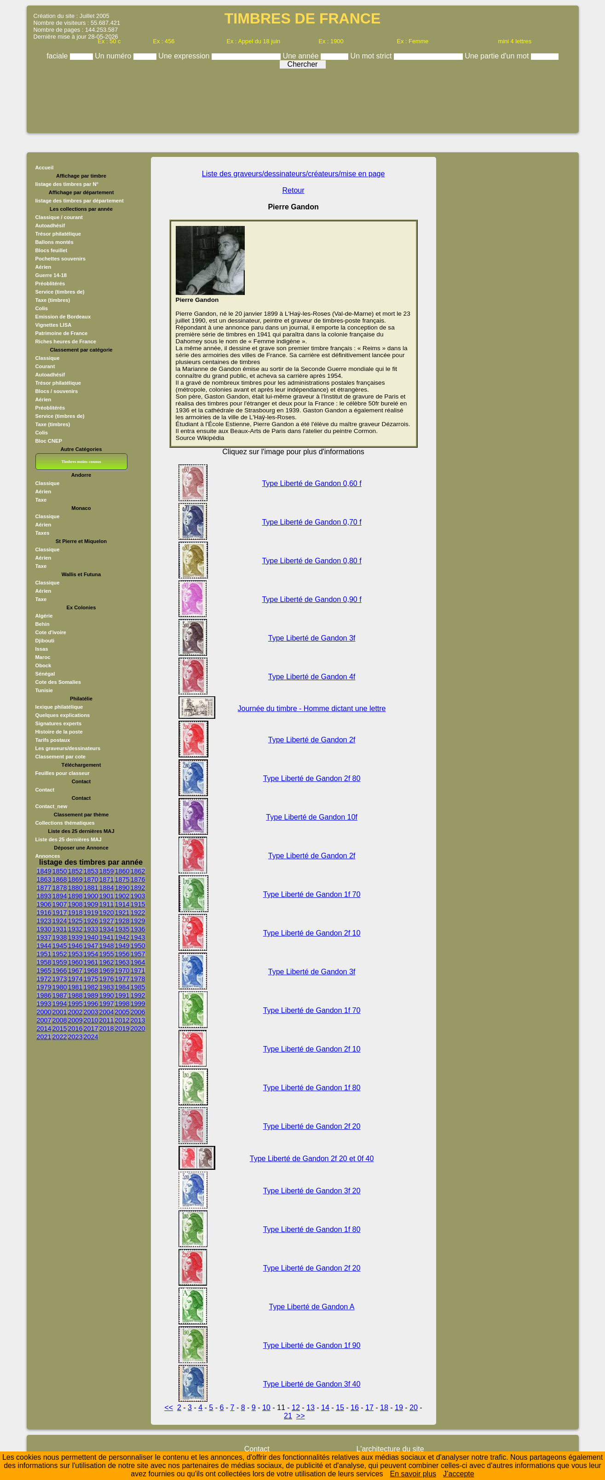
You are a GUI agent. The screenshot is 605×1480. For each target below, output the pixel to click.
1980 (59, 987)
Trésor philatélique (58, 234)
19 (399, 1407)
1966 (59, 970)
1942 (122, 937)
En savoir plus (413, 1474)
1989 (91, 995)
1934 (106, 929)
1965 (44, 970)
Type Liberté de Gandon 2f (311, 740)
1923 (44, 921)
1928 (122, 921)
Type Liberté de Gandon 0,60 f (311, 483)
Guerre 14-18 (51, 275)
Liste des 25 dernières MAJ (68, 839)
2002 (75, 1012)
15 (340, 1407)
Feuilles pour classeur (62, 773)
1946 (75, 945)
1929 (138, 921)
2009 (75, 1020)
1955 (106, 954)
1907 (59, 904)
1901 (106, 896)
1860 (122, 871)
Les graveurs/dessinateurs (68, 748)
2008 (59, 1020)
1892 (138, 887)
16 (355, 1407)
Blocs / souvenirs (56, 391)
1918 (75, 912)
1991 (122, 995)
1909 (91, 904)
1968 (91, 970)
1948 (106, 945)
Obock (43, 665)
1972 (44, 979)
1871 (106, 879)
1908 (75, 904)
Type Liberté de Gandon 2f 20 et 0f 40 (312, 1158)
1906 (44, 904)
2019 (122, 1028)
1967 (75, 970)
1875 (122, 879)
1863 (44, 879)
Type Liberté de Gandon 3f (311, 638)
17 (369, 1407)
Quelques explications (62, 715)
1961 (91, 962)
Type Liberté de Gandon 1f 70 (312, 894)
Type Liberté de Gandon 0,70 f (311, 522)
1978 (138, 979)
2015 (59, 1028)
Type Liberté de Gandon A (312, 1307)
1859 (106, 871)
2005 (122, 1012)
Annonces (47, 856)
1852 (75, 871)
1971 (138, 970)
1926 (91, 921)
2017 (91, 1028)
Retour (293, 190)
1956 (122, 954)
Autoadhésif (50, 225)
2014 (44, 1028)
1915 (138, 904)
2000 (44, 1012)
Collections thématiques (65, 823)
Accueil (44, 167)
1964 (138, 962)
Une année (301, 56)
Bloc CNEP (48, 441)
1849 (44, 871)
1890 (122, 887)
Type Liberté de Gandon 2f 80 (312, 778)
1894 (59, 896)
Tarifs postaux (52, 740)
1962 (106, 962)
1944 (44, 945)
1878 (59, 887)
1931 (59, 929)
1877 (44, 887)
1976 (106, 979)
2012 (122, 1020)
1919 (91, 912)
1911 (106, 904)
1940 (91, 937)
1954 (91, 954)
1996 (91, 1003)
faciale (58, 56)
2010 (91, 1020)
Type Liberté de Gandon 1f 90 (312, 1345)
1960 (75, 962)
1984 (122, 987)
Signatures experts (58, 723)
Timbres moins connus (81, 461)
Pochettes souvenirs (60, 258)
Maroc (43, 657)
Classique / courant (59, 217)
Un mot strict (372, 56)
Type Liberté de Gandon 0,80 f (311, 561)
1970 (122, 970)
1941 (106, 937)
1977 (122, 979)
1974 (75, 979)
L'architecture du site (390, 1449)
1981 (75, 987)
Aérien (43, 267)
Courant (45, 366)
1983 (106, 987)
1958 (44, 962)
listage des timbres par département (79, 200)
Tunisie (44, 690)
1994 (59, 1003)
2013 (138, 1020)
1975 (91, 979)
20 (413, 1407)
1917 (59, 912)
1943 (138, 937)
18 (384, 1407)
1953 (75, 954)
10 (266, 1407)
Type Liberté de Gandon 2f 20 (312, 1126)
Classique (47, 358)
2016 (75, 1028)
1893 (44, 896)
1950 (138, 945)
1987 (59, 995)
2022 (59, 1037)
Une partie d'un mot (498, 56)
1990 (106, 995)
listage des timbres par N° (67, 184)
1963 (122, 962)
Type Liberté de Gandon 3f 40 (312, 1384)
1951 (44, 954)
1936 (138, 929)
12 (296, 1407)
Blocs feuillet (51, 250)
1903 (138, 896)
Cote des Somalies (58, 682)
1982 (91, 987)
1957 (138, 954)
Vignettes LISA (53, 325)
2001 (59, 1012)
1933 (91, 929)
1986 (44, 995)
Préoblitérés (50, 283)
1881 (91, 887)
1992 (138, 995)
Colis (41, 308)
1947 (91, 945)
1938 (59, 937)
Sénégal (45, 673)
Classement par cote (60, 756)
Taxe (41, 500)
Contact (45, 789)
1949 (122, 945)
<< (168, 1407)
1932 (75, 929)
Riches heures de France (65, 341)
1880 (75, 887)
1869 (75, 879)
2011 (106, 1020)
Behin (42, 624)
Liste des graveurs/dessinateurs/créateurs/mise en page (293, 174)
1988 (75, 995)
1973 (59, 979)
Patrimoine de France (61, 333)
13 (310, 1407)
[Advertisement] (303, 97)
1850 (59, 871)
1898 (75, 896)
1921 (122, 912)
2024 (91, 1037)
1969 (106, 970)
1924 (59, 921)
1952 (59, 954)
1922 (138, 912)
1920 (106, 912)
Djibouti (45, 640)
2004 (106, 1012)
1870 (91, 879)
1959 (59, 962)
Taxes (42, 533)
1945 (59, 945)
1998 (122, 1003)
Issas (41, 649)
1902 (122, 896)
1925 (75, 921)
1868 (59, 879)
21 (288, 1416)
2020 (138, 1028)
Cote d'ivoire (50, 632)
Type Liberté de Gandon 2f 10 (312, 933)
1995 (75, 1003)
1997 (106, 1003)
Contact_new (51, 806)
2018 (106, 1028)
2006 (138, 1012)
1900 (91, 896)
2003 (91, 1012)
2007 (44, 1020)
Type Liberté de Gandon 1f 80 (312, 1088)
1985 (138, 987)
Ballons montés (54, 242)
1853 (91, 871)
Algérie (44, 616)
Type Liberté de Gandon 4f (311, 677)
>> (300, 1416)
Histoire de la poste (59, 731)
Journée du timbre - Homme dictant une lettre (312, 708)
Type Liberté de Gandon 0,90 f (311, 599)
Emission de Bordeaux (63, 316)
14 (325, 1407)
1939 (75, 937)
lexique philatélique (59, 707)
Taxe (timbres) (52, 300)
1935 (122, 929)
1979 (44, 987)
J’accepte (458, 1474)
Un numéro (114, 56)
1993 (44, 1003)
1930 (44, 929)
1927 (106, 921)
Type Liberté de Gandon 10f (311, 817)
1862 (138, 871)
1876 (138, 879)
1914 (122, 904)
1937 (44, 937)
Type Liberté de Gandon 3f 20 (312, 1191)
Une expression (185, 56)
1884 (106, 887)
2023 (75, 1037)
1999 (138, 1003)
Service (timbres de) (60, 292)
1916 (44, 912)
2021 (44, 1037)
